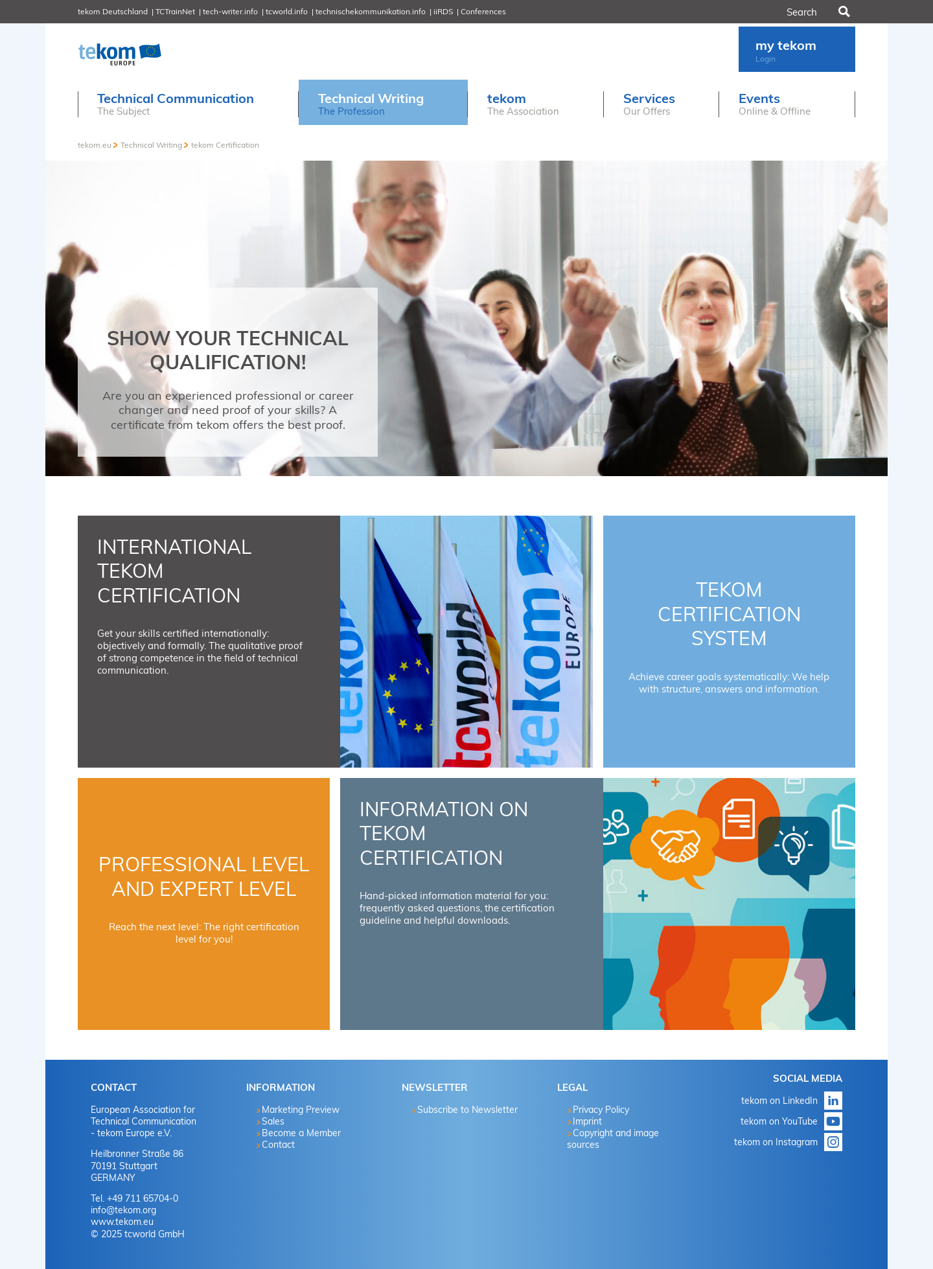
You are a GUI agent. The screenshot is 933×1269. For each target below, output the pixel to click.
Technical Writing (151, 145)
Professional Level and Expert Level (203, 876)
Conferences (483, 11)
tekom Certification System (729, 613)
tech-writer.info (230, 11)
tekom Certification (225, 145)
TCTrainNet (175, 11)
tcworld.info (287, 11)
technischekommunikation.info (371, 11)
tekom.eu (94, 145)
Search (843, 12)
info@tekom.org (123, 1210)
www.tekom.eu (122, 1222)
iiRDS (443, 11)
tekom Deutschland (113, 11)
